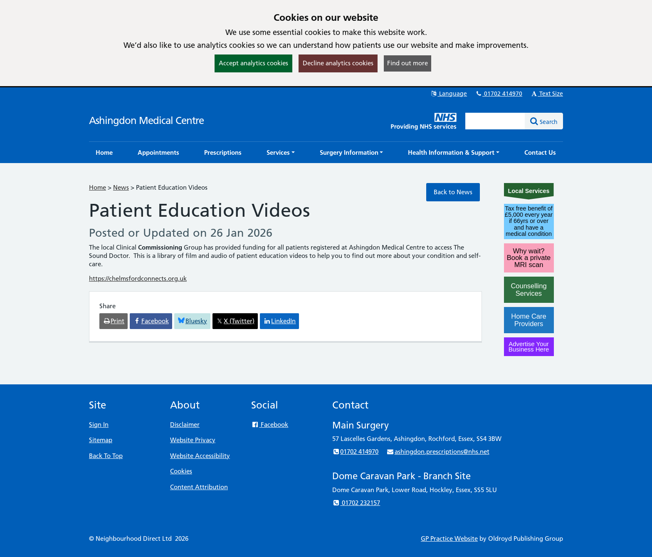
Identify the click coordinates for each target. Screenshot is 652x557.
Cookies (181, 471)
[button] (280, 152)
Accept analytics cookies (253, 63)
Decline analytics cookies (338, 63)
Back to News (453, 192)
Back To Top (106, 456)
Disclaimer (185, 424)
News (121, 187)
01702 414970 (498, 93)
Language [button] (448, 93)
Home (97, 187)
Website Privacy (192, 440)
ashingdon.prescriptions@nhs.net (437, 452)
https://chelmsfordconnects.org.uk (138, 278)
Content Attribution (199, 487)
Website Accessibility (200, 456)
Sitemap (100, 440)
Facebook (269, 424)
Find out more (407, 63)
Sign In (99, 424)
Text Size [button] (546, 93)
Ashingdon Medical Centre (146, 120)
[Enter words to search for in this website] (495, 121)
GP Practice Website (449, 538)
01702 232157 (356, 503)
